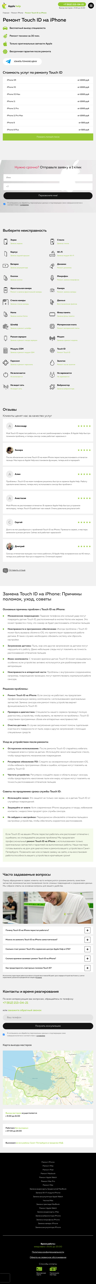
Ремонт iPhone (48, 1162)
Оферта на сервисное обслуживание (48, 1257)
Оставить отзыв (17, 570)
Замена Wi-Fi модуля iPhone (48, 1193)
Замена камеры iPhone (48, 1223)
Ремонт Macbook (48, 1174)
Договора (38, 977)
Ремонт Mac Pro (48, 1181)
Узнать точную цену (25, 61)
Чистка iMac (48, 1200)
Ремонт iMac (48, 1166)
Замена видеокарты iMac (48, 1212)
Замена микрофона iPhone (48, 1220)
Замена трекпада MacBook (48, 1204)
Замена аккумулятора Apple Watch (48, 1197)
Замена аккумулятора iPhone (48, 1227)
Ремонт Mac (48, 1185)
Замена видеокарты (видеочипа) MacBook (48, 1189)
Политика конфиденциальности (48, 1252)
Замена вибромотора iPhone (48, 1216)
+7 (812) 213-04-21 (74, 4)
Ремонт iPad (48, 1170)
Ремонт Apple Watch (48, 1177)
